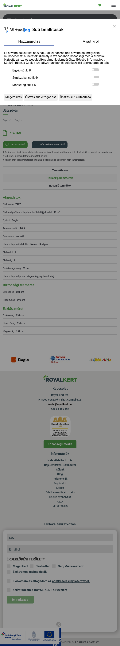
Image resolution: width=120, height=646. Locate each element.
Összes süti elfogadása (40, 97)
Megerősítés (13, 97)
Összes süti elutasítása (75, 97)
